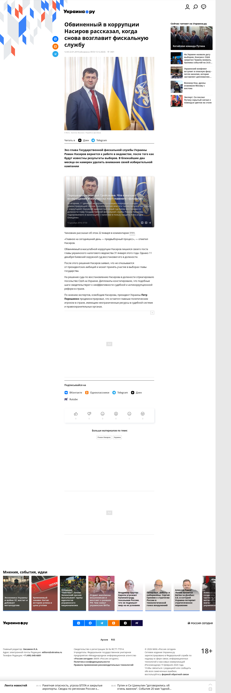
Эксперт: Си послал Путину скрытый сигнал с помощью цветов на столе (198, 100)
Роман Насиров (104, 437)
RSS (113, 639)
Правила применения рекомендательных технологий (103, 664)
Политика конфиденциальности (92, 661)
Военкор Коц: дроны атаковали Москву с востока (195, 86)
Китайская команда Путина (189, 46)
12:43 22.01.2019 (71, 52)
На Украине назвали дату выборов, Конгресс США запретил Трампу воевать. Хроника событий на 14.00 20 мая (198, 58)
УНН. (132, 233)
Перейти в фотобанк (93, 133)
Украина (117, 437)
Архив (104, 639)
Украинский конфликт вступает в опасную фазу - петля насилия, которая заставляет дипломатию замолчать (198, 73)
